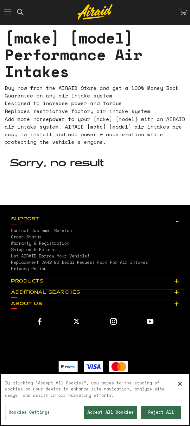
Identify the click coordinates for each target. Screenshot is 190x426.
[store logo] (95, 12)
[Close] (180, 384)
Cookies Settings (29, 412)
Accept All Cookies (110, 412)
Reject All (161, 412)
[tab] (97, 219)
